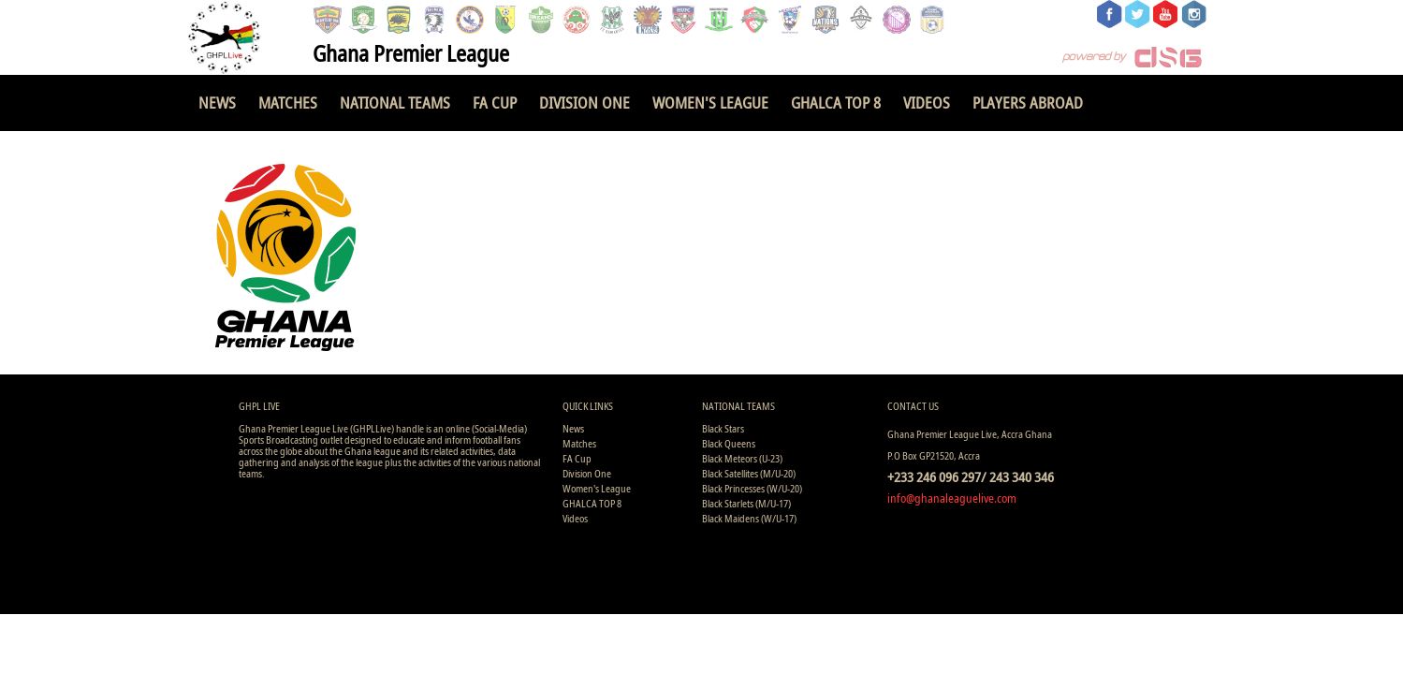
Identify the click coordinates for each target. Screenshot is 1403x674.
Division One (584, 102)
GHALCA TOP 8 (836, 102)
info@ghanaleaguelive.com (951, 498)
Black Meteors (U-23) (742, 458)
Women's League (710, 102)
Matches (287, 102)
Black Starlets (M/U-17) (746, 503)
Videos (926, 102)
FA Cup (495, 102)
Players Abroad (1027, 102)
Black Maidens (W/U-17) (749, 518)
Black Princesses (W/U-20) (752, 488)
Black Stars (723, 428)
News (217, 102)
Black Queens (728, 443)
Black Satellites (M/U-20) (749, 473)
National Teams (395, 102)
